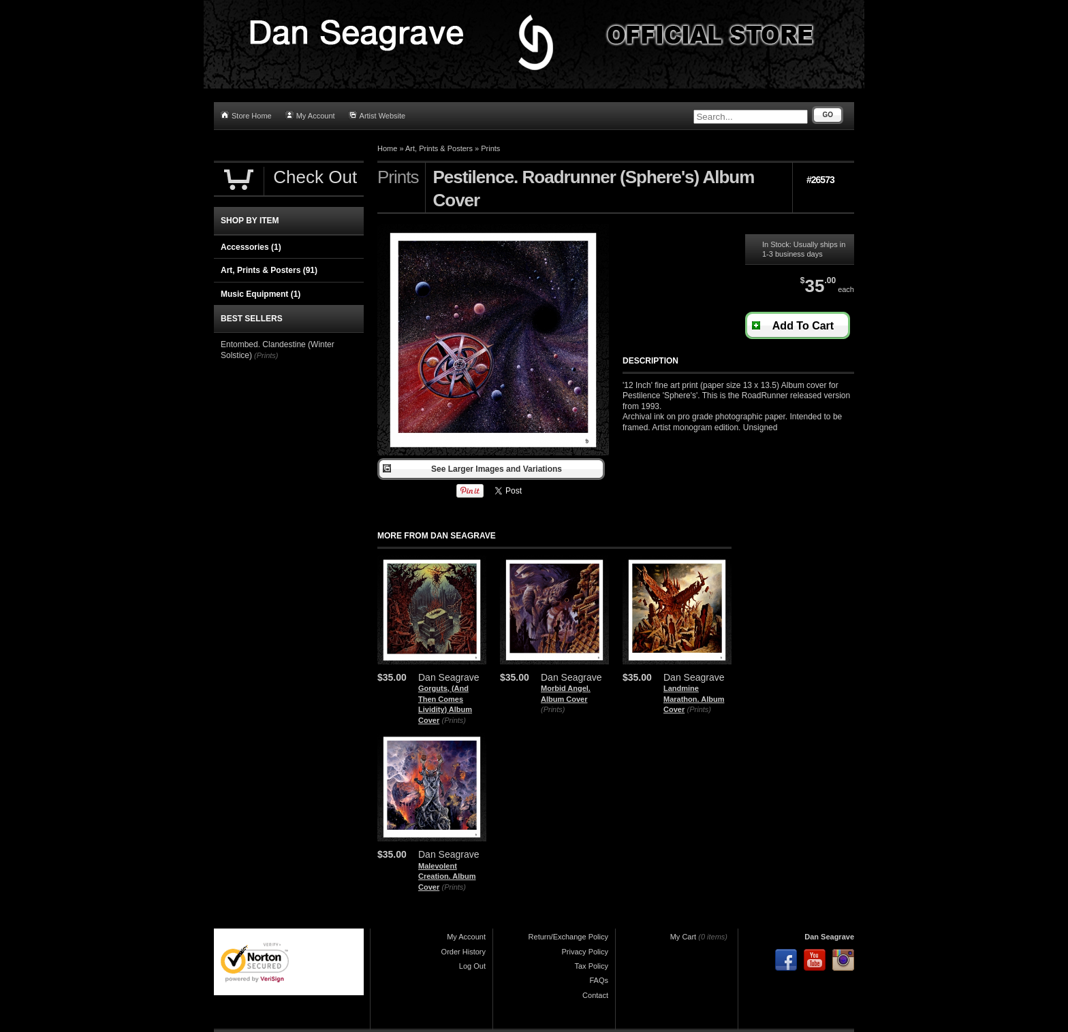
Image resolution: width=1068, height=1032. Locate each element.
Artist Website (377, 115)
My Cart (683, 937)
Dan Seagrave (829, 937)
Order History (463, 952)
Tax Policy (591, 966)
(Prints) (454, 720)
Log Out (472, 966)
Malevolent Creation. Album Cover (447, 876)
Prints (490, 148)
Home (387, 148)
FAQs (598, 980)
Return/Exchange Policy (568, 937)
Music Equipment (260, 294)
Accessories (251, 247)
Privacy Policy (585, 952)
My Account (310, 115)
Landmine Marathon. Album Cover (693, 698)
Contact (595, 995)
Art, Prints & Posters (439, 148)
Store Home (246, 115)
